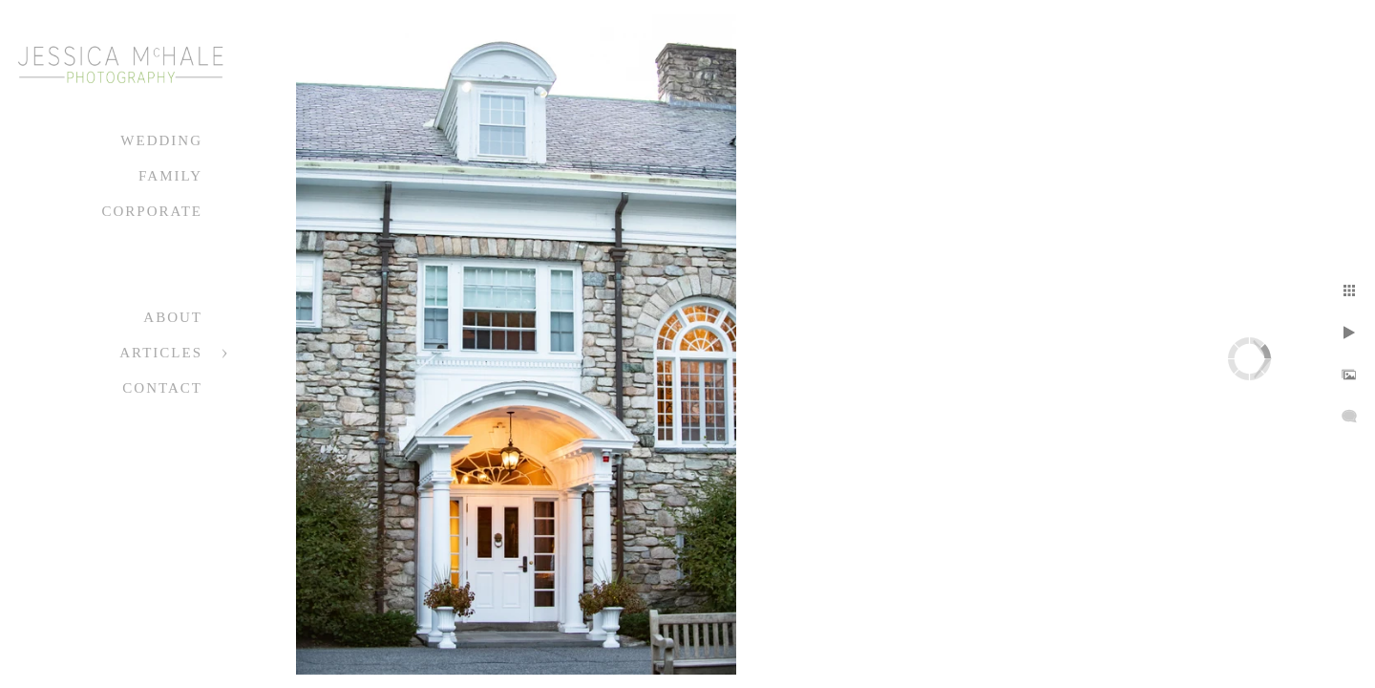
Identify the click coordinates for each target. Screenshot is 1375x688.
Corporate (151, 211)
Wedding (161, 140)
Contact (162, 388)
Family (170, 175)
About (172, 317)
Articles (160, 352)
